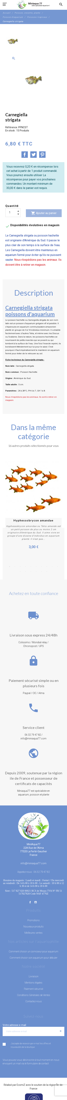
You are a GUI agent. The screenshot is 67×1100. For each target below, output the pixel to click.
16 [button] (47, 571)
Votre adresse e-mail (14, 1025)
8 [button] (47, 566)
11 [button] (20, 571)
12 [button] (25, 571)
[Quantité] (13, 212)
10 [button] (57, 566)
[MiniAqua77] (33, 4)
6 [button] (36, 566)
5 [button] (31, 566)
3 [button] (20, 566)
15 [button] (41, 571)
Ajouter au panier (44, 213)
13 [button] (31, 571)
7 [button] (41, 566)
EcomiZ (21, 1084)
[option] (12, 41)
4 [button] (25, 566)
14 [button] (36, 571)
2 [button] (15, 566)
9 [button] (52, 566)
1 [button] (9, 566)
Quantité (12, 206)
